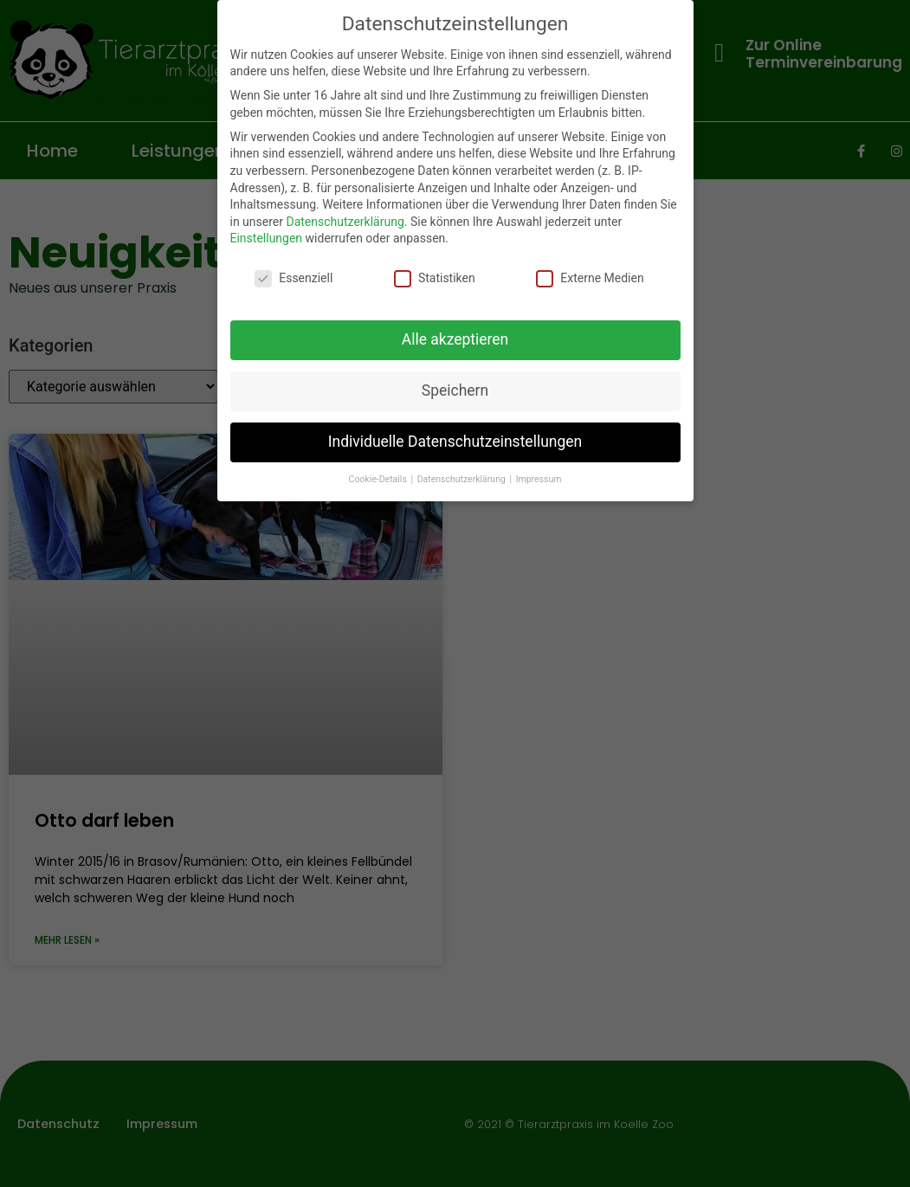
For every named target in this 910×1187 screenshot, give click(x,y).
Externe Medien (589, 278)
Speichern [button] (455, 390)
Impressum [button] (539, 479)
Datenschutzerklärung (344, 222)
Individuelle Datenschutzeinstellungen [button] (455, 441)
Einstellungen (266, 238)
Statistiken (434, 278)
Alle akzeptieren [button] (455, 339)
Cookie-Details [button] (379, 479)
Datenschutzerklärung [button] (462, 479)
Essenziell (293, 278)
